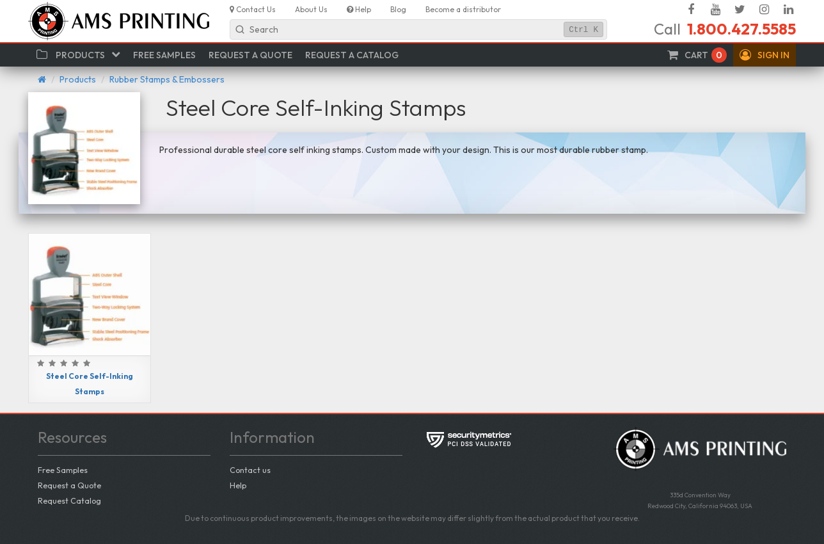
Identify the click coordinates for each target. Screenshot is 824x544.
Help (238, 485)
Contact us (250, 470)
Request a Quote (69, 485)
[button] (764, 55)
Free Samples (63, 470)
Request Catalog (69, 500)
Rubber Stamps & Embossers (167, 79)
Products (77, 79)
